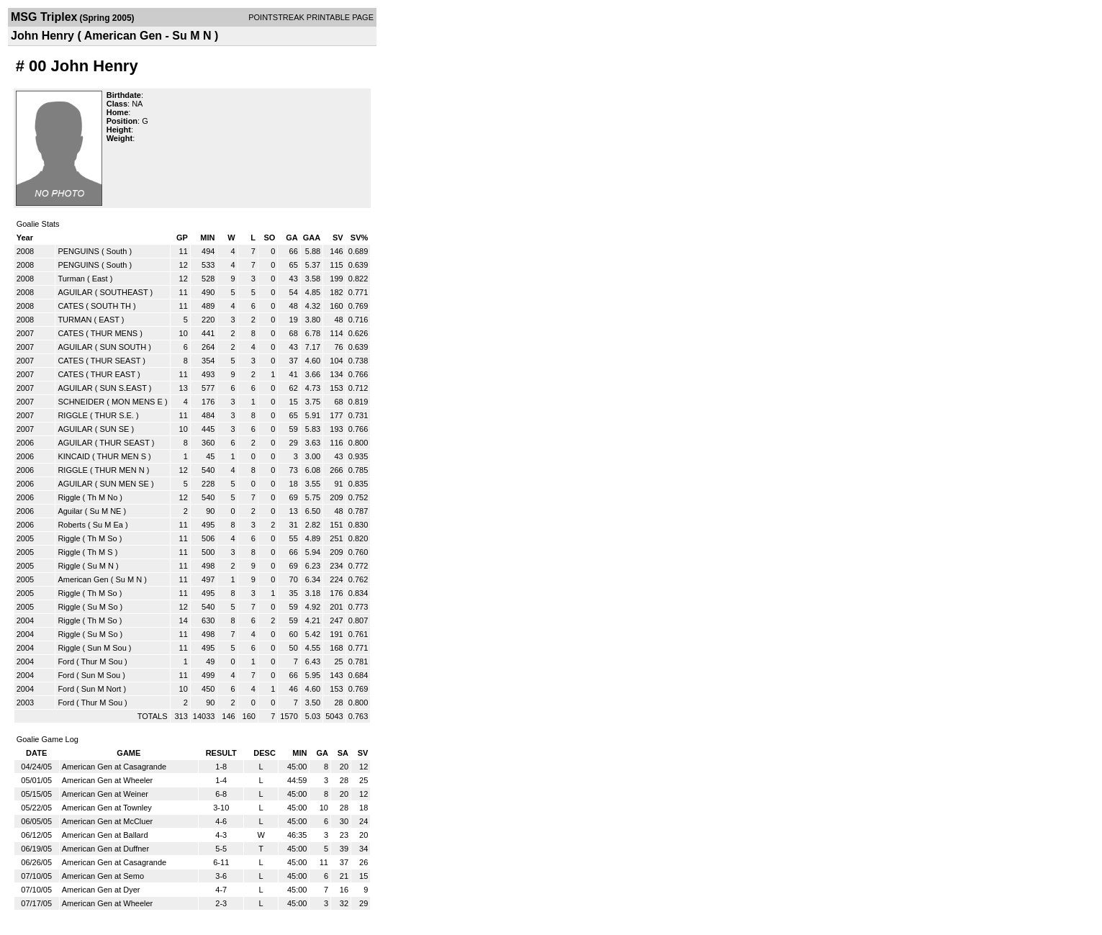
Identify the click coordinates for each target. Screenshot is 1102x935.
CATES (70, 306)
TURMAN (74, 319)
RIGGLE (73, 415)
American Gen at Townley (107, 807)
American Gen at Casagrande (114, 766)
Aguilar (70, 511)
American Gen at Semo (103, 876)
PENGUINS (78, 251)
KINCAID (74, 456)
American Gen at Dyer (101, 889)
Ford (66, 661)
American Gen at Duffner (105, 848)
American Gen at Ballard (105, 835)
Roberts (72, 524)
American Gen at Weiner (105, 794)
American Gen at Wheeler (107, 780)
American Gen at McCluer (107, 821)
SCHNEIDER (81, 401)
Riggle (69, 497)
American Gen (83, 579)
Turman (71, 278)
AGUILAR (75, 292)
